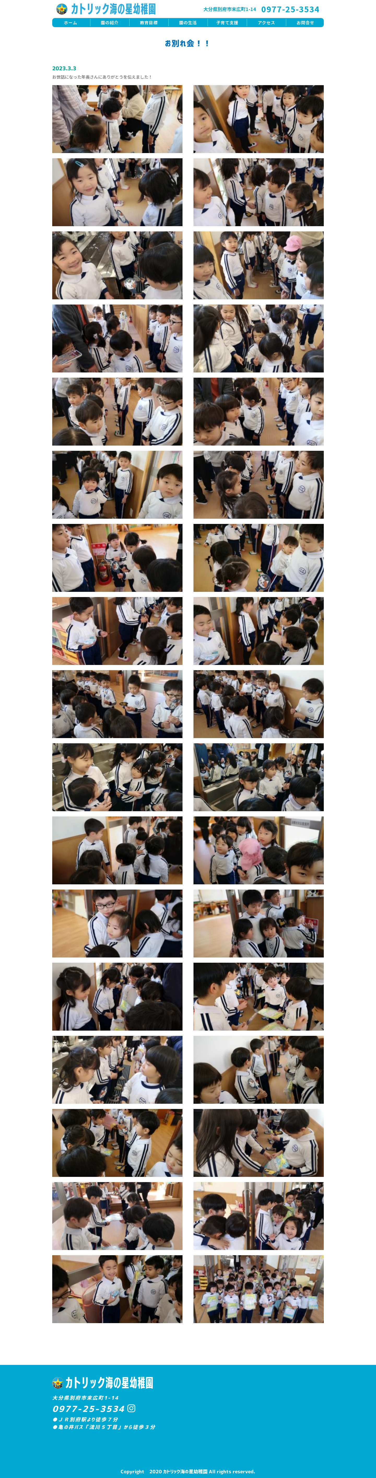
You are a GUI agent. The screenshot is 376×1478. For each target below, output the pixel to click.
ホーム (70, 22)
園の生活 (188, 22)
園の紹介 (110, 22)
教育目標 (149, 22)
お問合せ (305, 22)
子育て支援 (227, 22)
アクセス (266, 22)
